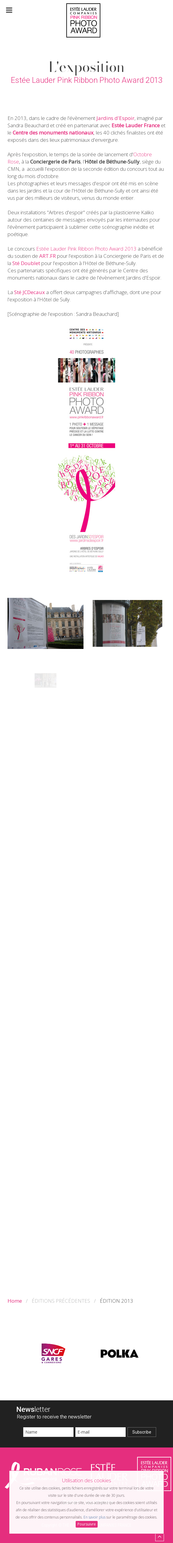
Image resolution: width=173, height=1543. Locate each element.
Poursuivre (86, 1524)
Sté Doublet (26, 263)
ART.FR (47, 255)
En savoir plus (94, 1517)
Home (15, 1301)
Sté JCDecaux (29, 292)
